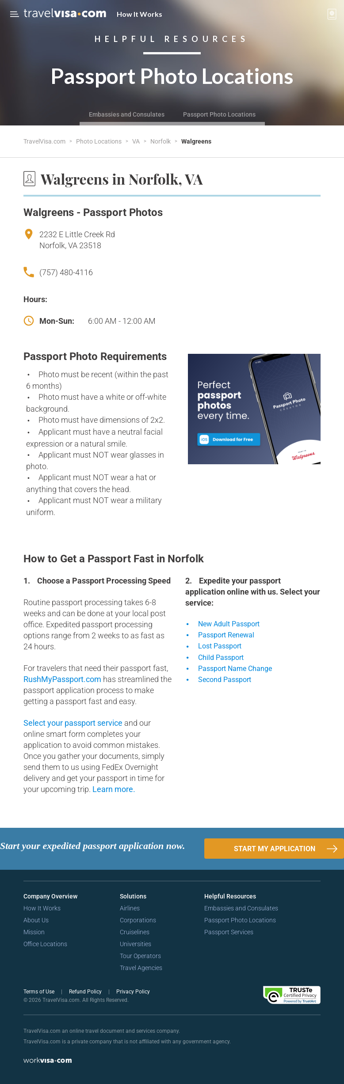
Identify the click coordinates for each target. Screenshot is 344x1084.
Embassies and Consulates (126, 114)
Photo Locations (99, 141)
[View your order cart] (332, 14)
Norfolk (161, 141)
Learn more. (113, 789)
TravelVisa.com (45, 141)
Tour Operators (140, 955)
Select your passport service (73, 723)
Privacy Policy (133, 992)
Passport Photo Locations (219, 114)
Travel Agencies (141, 967)
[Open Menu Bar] (15, 14)
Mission (34, 932)
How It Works (139, 14)
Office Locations (45, 944)
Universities (135, 944)
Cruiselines (134, 932)
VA (136, 141)
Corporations (138, 920)
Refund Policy (86, 992)
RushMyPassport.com (63, 679)
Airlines (130, 908)
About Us (36, 920)
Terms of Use (39, 992)
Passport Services (228, 932)
